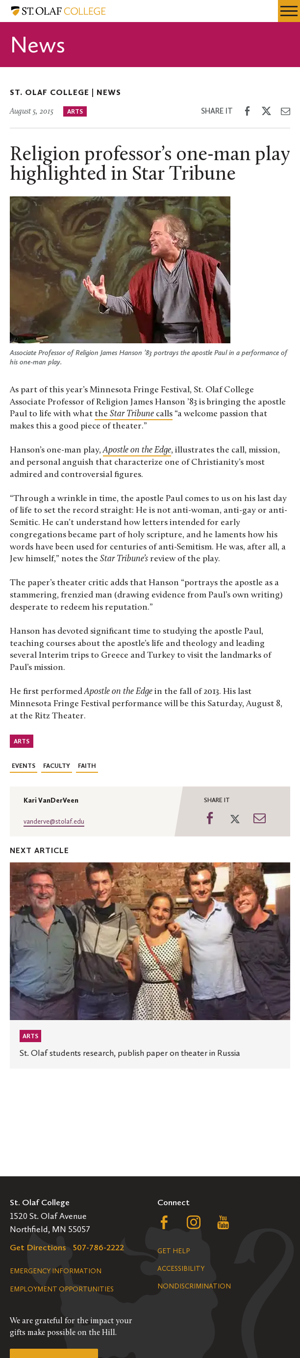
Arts (75, 111)
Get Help (173, 1251)
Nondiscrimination (194, 1286)
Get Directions (38, 1247)
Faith (87, 765)
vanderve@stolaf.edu (54, 821)
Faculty (56, 765)
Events (23, 765)
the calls (134, 414)
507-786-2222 (98, 1247)
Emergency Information (55, 1271)
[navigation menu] (289, 11)
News (109, 92)
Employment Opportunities (62, 1289)
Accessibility (180, 1268)
